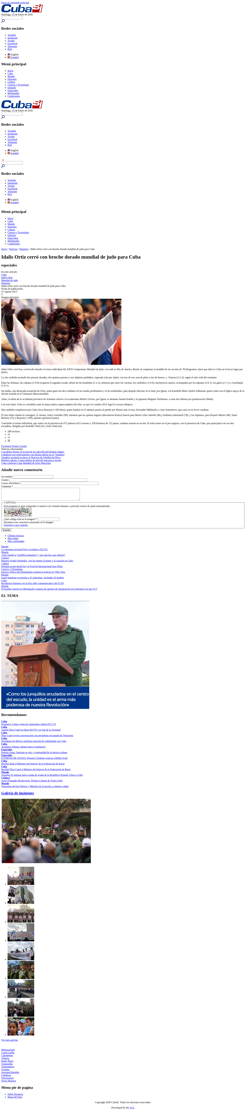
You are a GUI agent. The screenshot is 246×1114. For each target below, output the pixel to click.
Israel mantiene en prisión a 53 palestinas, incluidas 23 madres (32, 580)
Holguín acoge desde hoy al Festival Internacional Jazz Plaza (32, 568)
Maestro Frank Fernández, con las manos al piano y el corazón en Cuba (37, 563)
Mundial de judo (9, 280)
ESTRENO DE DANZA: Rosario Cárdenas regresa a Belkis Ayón (34, 760)
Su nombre (7, 476)
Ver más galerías (9, 1042)
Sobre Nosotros (15, 1096)
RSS (10, 49)
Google (23, 446)
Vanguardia (7, 1066)
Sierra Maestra (8, 1083)
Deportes (12, 79)
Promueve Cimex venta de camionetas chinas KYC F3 (28, 726)
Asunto (5, 480)
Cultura (11, 82)
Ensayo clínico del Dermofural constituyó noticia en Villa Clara (33, 574)
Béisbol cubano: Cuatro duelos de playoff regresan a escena (31, 460)
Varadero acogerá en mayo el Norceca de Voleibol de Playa (31, 457)
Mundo (11, 76)
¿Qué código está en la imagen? (20, 521)
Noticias (13, 249)
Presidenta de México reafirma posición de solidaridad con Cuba (33, 743)
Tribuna (5, 1060)
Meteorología (8, 1052)
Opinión (12, 87)
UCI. (132, 1110)
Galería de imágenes (17, 795)
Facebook (12, 43)
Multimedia (13, 93)
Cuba (10, 73)
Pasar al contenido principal (15, 2)
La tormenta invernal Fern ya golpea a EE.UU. (24, 551)
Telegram (12, 46)
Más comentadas (16, 543)
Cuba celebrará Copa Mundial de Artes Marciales (26, 463)
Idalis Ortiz (7, 277)
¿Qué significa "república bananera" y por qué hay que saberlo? (33, 557)
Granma (5, 1072)
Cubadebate (7, 1057)
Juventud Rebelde (10, 1074)
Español (13, 57)
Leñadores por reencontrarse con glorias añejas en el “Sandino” (33, 454)
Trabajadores (7, 1069)
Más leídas (13, 540)
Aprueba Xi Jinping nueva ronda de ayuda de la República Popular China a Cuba (42, 777)
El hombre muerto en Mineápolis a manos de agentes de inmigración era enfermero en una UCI (49, 591)
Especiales (13, 90)
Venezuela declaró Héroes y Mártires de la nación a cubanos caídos (35, 788)
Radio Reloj (7, 1063)
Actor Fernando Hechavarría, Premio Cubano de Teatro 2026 (31, 783)
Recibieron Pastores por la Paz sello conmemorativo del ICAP (32, 585)
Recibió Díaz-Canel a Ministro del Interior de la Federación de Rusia (36, 771)
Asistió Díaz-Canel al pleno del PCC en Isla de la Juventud (31, 732)
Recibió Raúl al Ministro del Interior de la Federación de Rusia (32, 766)
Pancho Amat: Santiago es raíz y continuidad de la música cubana (34, 754)
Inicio (10, 70)
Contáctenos (14, 96)
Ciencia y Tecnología (18, 84)
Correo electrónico (11, 483)
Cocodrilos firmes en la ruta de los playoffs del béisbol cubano (32, 451)
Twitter (11, 40)
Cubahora (6, 1077)
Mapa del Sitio (15, 1099)
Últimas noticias (16, 538)
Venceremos (7, 1080)
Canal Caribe (7, 1055)
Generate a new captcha (16, 527)
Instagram (13, 38)
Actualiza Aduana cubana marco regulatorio (23, 749)
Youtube (12, 35)
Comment (7, 486)
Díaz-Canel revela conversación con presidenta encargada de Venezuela (37, 737)
